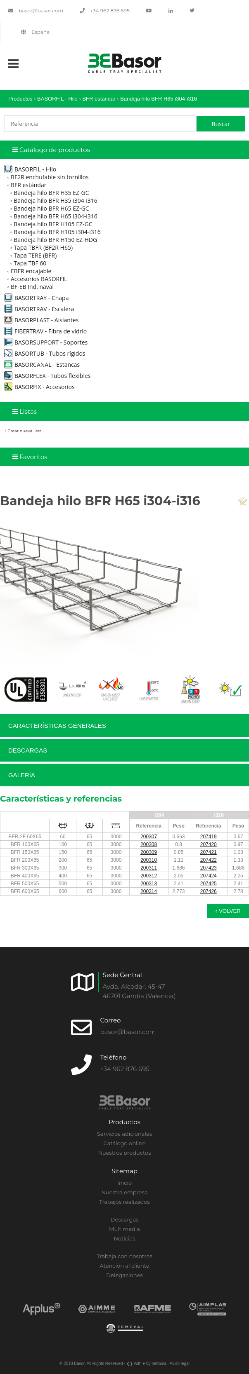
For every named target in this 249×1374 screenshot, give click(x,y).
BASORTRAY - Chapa (36, 298)
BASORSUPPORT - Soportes (46, 342)
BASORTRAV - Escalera (39, 309)
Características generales (57, 725)
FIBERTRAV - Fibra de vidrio (45, 331)
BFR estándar (98, 99)
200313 (148, 883)
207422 (208, 860)
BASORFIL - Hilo (57, 99)
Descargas (27, 750)
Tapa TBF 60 (30, 263)
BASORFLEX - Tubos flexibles (47, 376)
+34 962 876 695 (105, 10)
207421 (208, 852)
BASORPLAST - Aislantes (41, 320)
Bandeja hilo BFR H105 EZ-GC (53, 224)
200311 (148, 868)
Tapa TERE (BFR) (35, 255)
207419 (208, 836)
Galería (21, 774)
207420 (208, 844)
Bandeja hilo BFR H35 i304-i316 (55, 200)
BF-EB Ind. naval (32, 287)
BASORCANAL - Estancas (42, 364)
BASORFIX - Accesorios (39, 387)
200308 (148, 844)
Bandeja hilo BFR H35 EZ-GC (51, 193)
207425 (208, 883)
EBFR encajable (31, 271)
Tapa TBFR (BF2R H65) (43, 247)
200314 (148, 891)
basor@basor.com (35, 10)
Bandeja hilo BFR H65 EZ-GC (51, 208)
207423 (208, 868)
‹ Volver (228, 911)
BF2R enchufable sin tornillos (50, 177)
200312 (148, 876)
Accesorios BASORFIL (39, 279)
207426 (208, 891)
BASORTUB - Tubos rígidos (44, 353)
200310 (148, 860)
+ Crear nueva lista (23, 431)
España (35, 32)
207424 (208, 876)
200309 (148, 852)
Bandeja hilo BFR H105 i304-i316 (57, 232)
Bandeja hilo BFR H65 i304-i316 (158, 99)
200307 (148, 836)
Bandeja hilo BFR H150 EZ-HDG (55, 240)
